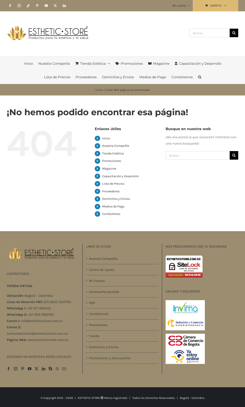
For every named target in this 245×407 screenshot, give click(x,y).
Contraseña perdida (104, 292)
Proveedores (111, 191)
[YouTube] (29, 368)
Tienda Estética (113, 153)
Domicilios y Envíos (116, 199)
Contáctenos (111, 214)
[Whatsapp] (57, 368)
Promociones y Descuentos (110, 358)
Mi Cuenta (97, 281)
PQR (92, 303)
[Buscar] (234, 33)
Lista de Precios (113, 184)
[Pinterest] (22, 368)
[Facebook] (8, 368)
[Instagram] (15, 368)
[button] (199, 77)
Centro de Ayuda (101, 270)
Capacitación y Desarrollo (120, 176)
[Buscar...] (209, 33)
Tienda (94, 336)
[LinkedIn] (43, 368)
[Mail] (64, 368)
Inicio (106, 138)
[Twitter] (36, 368)
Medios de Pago (113, 206)
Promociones (111, 161)
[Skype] (50, 368)
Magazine (109, 168)
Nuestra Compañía (115, 146)
